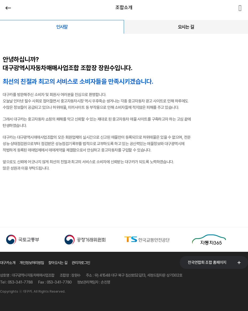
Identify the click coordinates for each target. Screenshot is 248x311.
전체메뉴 (240, 8)
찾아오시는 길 (57, 262)
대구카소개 (7, 262)
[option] (31, 240)
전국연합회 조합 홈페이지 (207, 262)
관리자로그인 (81, 262)
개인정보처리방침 (31, 262)
